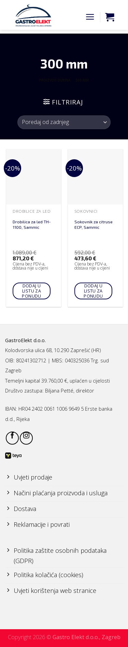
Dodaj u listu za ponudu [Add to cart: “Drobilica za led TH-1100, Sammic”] (31, 291)
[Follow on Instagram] (26, 438)
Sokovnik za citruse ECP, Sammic (93, 224)
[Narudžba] (64, 122)
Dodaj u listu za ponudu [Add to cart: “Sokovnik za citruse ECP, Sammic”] (93, 291)
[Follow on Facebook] (12, 438)
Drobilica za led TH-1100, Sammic (32, 224)
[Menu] (90, 17)
